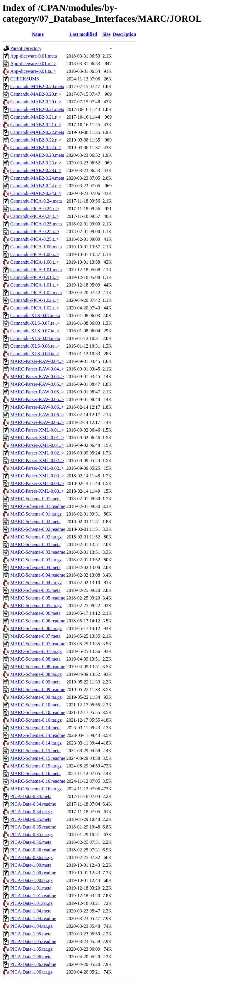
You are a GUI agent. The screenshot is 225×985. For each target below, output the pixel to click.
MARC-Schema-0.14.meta (35, 727)
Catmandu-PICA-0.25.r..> (34, 231)
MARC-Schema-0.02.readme (37, 529)
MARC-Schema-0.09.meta (35, 681)
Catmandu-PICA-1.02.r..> (34, 300)
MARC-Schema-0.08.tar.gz (36, 674)
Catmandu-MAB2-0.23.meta (37, 155)
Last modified (83, 34)
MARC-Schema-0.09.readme (37, 689)
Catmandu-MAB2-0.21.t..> (35, 124)
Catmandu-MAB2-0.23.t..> (35, 170)
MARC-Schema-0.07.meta (35, 636)
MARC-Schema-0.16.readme (37, 781)
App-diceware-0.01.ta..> (33, 71)
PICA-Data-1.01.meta (30, 887)
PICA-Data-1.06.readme (33, 964)
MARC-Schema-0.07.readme (37, 643)
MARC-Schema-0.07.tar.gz (36, 651)
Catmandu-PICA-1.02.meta (36, 292)
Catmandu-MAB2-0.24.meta (37, 178)
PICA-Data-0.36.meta (30, 842)
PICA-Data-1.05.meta (30, 933)
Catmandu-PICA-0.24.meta (36, 200)
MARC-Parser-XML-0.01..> (37, 429)
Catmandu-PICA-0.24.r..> (34, 208)
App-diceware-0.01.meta (33, 55)
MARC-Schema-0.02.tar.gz (36, 536)
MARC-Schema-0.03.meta (35, 544)
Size (107, 34)
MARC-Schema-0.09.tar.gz (36, 697)
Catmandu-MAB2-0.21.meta (37, 109)
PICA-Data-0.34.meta (30, 796)
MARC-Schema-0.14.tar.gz (36, 742)
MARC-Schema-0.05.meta (35, 590)
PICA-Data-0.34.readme (33, 804)
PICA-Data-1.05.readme (33, 941)
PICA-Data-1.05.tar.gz (31, 949)
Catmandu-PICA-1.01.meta (36, 269)
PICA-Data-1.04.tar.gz (31, 926)
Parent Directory (25, 48)
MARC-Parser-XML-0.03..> (37, 475)
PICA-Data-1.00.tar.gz (31, 880)
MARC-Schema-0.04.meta (35, 567)
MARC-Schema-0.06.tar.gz (36, 628)
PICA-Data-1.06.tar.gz (31, 971)
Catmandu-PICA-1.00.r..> (34, 254)
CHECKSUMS (24, 78)
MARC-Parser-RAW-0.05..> (37, 384)
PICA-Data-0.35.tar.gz (31, 834)
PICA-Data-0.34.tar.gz (31, 811)
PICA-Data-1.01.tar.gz (31, 903)
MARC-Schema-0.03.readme (37, 552)
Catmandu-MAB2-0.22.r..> (35, 139)
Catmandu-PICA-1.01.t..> (34, 284)
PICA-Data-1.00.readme (33, 872)
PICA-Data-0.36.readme (33, 849)
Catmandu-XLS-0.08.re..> (34, 346)
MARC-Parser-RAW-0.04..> (37, 361)
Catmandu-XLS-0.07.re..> (34, 323)
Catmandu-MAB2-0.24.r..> (35, 185)
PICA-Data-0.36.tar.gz (31, 857)
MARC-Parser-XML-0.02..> (37, 452)
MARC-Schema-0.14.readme (37, 735)
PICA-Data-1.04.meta (30, 910)
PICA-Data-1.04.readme (33, 918)
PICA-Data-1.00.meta (30, 865)
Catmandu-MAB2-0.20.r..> (35, 94)
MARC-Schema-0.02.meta (35, 521)
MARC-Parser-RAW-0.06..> (37, 407)
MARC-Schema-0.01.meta (35, 498)
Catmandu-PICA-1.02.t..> (34, 307)
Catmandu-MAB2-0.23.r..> (35, 162)
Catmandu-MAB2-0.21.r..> (35, 117)
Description (124, 34)
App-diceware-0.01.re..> (33, 63)
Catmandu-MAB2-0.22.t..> (35, 147)
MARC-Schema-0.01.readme (37, 506)
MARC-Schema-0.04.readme (37, 575)
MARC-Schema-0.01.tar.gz (36, 513)
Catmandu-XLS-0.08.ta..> (34, 353)
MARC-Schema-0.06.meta (35, 613)
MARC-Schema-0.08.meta (35, 658)
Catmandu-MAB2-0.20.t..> (35, 101)
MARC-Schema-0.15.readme (37, 758)
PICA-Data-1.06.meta (30, 956)
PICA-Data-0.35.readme (33, 826)
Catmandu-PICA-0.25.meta (36, 223)
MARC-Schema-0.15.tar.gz (36, 765)
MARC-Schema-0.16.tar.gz (36, 788)
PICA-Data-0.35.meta (30, 819)
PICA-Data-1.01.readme (33, 895)
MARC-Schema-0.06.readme (37, 620)
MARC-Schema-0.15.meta (35, 750)
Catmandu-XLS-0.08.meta (35, 338)
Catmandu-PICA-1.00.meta (36, 246)
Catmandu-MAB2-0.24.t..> (35, 193)
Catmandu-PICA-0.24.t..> (34, 216)
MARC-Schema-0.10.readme (37, 712)
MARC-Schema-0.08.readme (37, 666)
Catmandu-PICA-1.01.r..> (34, 277)
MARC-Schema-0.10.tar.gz (36, 720)
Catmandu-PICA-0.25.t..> (34, 239)
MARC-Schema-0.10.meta (35, 704)
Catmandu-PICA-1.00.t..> (34, 262)
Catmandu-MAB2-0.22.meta (37, 132)
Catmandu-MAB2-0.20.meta (37, 86)
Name (38, 34)
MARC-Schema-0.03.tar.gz (36, 559)
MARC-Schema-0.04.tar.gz (36, 582)
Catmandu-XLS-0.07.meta (35, 315)
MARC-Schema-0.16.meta (35, 773)
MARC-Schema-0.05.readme (37, 597)
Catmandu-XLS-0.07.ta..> (34, 330)
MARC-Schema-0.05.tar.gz (36, 605)
